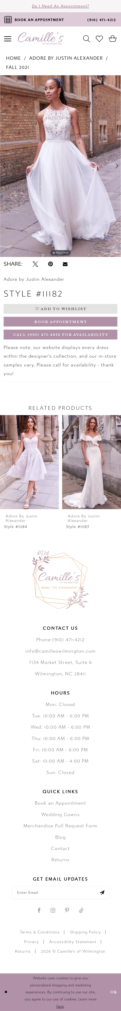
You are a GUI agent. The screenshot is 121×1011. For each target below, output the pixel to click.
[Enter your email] (60, 892)
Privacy (31, 942)
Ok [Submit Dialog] (113, 992)
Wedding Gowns (60, 814)
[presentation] (29, 462)
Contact (60, 848)
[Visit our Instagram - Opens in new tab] (53, 910)
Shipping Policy (85, 932)
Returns (60, 859)
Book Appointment (60, 322)
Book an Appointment (60, 803)
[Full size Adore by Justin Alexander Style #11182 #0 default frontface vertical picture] (60, 166)
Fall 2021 (17, 67)
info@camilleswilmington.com (60, 651)
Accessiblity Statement (72, 942)
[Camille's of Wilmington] (41, 38)
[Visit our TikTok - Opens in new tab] (81, 910)
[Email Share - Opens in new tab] (65, 264)
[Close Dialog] (6, 992)
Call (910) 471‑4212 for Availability (60, 335)
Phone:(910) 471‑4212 (60, 639)
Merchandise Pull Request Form (60, 826)
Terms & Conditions (40, 932)
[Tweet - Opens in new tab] (35, 264)
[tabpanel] (60, 166)
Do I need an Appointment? (60, 6)
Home (13, 58)
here (60, 1006)
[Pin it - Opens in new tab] (50, 264)
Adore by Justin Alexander (66, 58)
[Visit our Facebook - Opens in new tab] (39, 910)
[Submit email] (102, 892)
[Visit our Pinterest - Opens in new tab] (67, 910)
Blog (60, 837)
